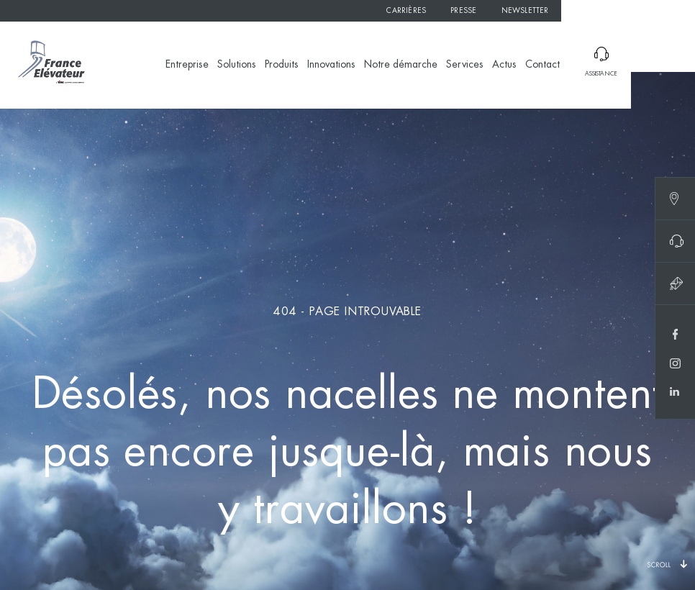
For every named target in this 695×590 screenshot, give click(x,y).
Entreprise (187, 65)
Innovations (331, 65)
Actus (504, 65)
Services (464, 65)
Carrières (406, 11)
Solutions (236, 65)
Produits (282, 65)
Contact (542, 65)
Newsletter (525, 11)
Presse (463, 11)
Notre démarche (400, 65)
